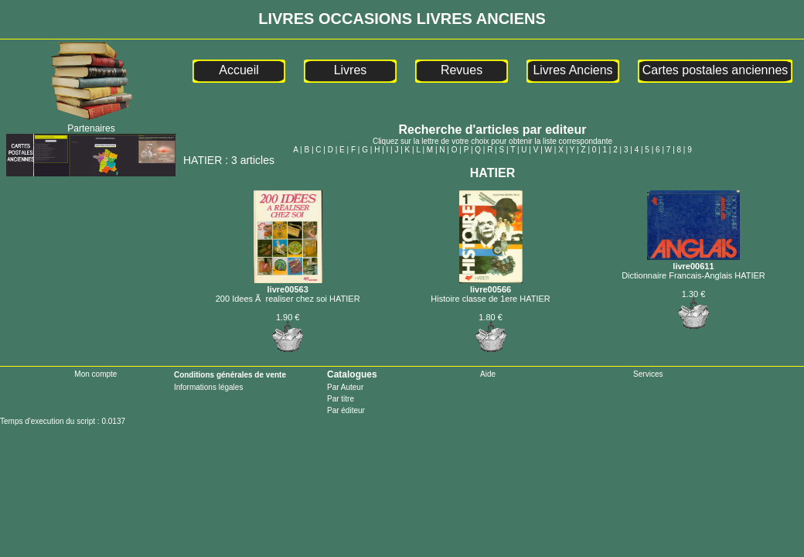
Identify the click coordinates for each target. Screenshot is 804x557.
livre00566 (491, 284)
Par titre (340, 399)
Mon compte (95, 374)
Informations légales (209, 387)
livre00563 (288, 284)
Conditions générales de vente (230, 375)
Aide (488, 374)
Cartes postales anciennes (715, 70)
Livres (350, 70)
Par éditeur (346, 410)
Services (648, 374)
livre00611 (693, 261)
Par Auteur (345, 387)
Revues (461, 70)
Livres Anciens (572, 70)
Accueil (239, 70)
